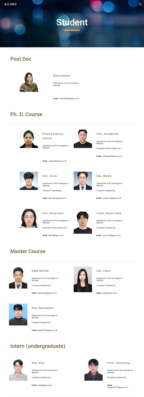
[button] (140, 4)
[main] (72, 23)
